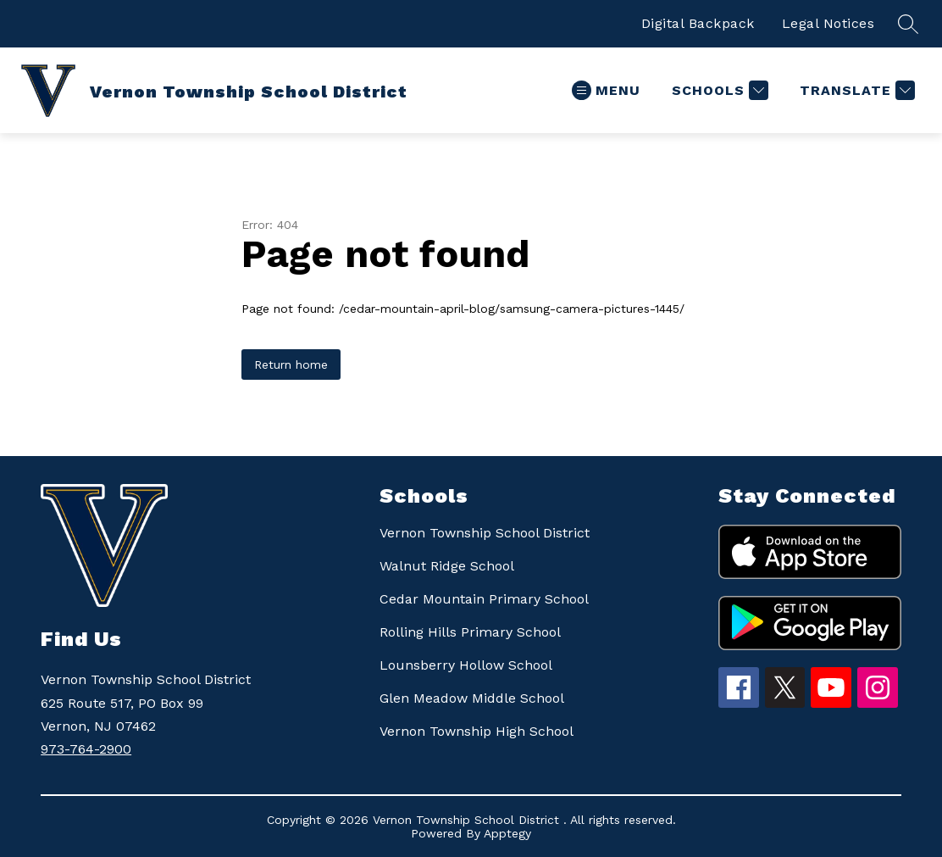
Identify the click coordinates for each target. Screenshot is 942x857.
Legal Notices (828, 23)
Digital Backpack (698, 23)
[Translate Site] (855, 90)
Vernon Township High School (477, 731)
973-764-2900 (86, 749)
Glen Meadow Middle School (472, 698)
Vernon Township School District (485, 533)
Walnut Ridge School (447, 566)
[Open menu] (606, 90)
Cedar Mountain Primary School (484, 599)
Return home (291, 364)
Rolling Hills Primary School (470, 632)
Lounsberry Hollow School (466, 665)
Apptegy (507, 833)
